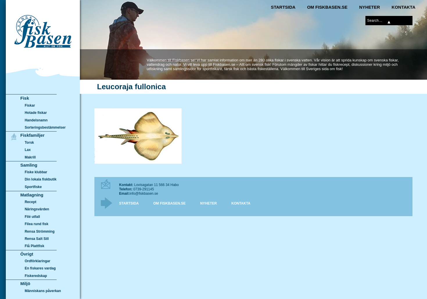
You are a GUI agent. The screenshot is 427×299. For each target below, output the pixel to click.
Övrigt (26, 253)
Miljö (25, 283)
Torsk (29, 143)
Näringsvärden (37, 209)
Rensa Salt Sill (37, 239)
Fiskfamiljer (32, 135)
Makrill (30, 157)
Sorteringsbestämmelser (45, 127)
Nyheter (369, 7)
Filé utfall (32, 217)
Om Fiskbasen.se (327, 7)
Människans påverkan (43, 291)
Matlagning (31, 194)
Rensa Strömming (40, 231)
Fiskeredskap (36, 276)
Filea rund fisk (36, 224)
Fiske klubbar (36, 172)
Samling (28, 165)
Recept (30, 202)
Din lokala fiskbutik (41, 180)
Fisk (24, 98)
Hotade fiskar (36, 113)
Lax (28, 150)
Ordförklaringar (37, 261)
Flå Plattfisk (34, 246)
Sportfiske (33, 187)
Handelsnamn (36, 120)
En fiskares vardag (40, 269)
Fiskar (30, 105)
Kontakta (403, 7)
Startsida (283, 7)
